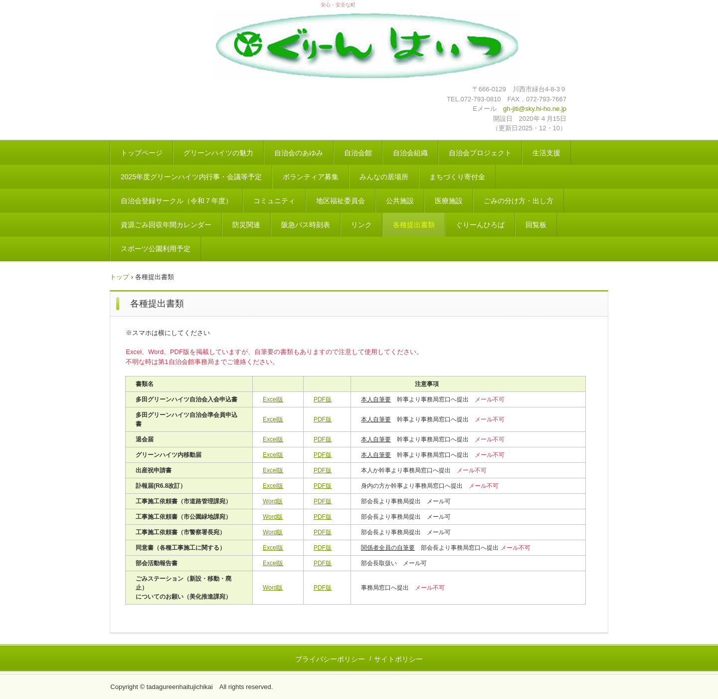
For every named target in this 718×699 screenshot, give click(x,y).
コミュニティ (274, 201)
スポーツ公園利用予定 (155, 249)
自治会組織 (410, 153)
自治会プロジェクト (480, 153)
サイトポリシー (398, 659)
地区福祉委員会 (340, 201)
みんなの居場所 (383, 177)
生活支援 (546, 153)
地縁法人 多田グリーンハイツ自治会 (367, 47)
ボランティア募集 (311, 177)
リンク (361, 225)
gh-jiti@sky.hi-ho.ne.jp (534, 108)
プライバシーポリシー (330, 659)
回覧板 (536, 225)
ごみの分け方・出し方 (518, 201)
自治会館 (358, 153)
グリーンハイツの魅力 (218, 153)
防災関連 (246, 225)
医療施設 (449, 201)
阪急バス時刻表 (305, 225)
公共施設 (400, 201)
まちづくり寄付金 (457, 177)
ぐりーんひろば (480, 225)
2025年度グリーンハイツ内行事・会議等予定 (191, 177)
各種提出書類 (414, 225)
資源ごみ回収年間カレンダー (166, 225)
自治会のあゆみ (298, 153)
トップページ (142, 153)
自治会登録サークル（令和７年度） (176, 201)
